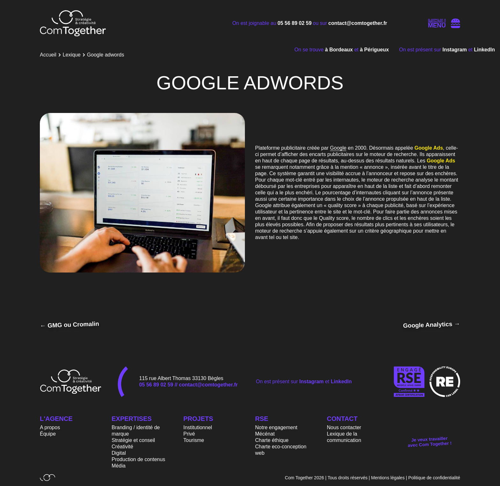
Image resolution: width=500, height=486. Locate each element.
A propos (50, 427)
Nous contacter (344, 427)
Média (119, 465)
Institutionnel (197, 427)
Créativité (122, 446)
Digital (119, 453)
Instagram (455, 49)
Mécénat (265, 434)
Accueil (48, 54)
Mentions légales (388, 477)
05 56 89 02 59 (294, 23)
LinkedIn (484, 49)
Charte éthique (272, 440)
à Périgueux (374, 49)
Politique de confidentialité (434, 477)
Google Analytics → (431, 324)
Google (338, 148)
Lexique (72, 54)
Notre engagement (276, 427)
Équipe (48, 434)
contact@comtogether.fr (357, 23)
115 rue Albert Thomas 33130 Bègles (181, 378)
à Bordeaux (339, 49)
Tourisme (193, 440)
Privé (189, 434)
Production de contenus (138, 459)
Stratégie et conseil (133, 440)
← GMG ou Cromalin (69, 324)
